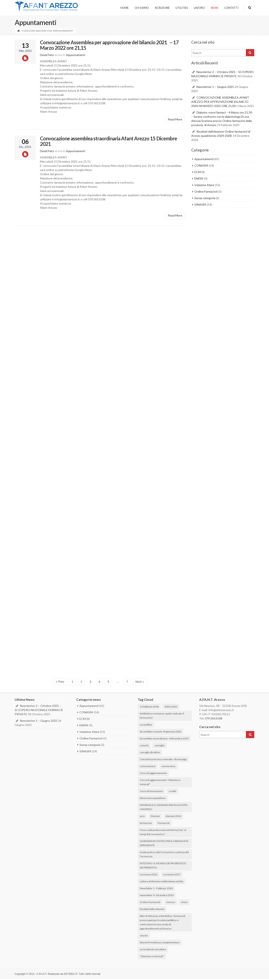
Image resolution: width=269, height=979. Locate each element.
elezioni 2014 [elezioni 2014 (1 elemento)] (173, 816)
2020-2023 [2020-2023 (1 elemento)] (171, 706)
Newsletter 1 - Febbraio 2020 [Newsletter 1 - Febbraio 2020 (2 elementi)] (156, 888)
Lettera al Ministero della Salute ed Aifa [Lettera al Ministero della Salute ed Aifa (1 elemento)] (161, 881)
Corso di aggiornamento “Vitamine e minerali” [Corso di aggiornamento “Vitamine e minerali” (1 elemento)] (160, 782)
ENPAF (198, 178)
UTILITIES (181, 7)
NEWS (214, 7)
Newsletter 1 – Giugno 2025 (215, 87)
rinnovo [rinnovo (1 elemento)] (170, 902)
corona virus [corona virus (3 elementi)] (168, 766)
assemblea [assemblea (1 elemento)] (146, 724)
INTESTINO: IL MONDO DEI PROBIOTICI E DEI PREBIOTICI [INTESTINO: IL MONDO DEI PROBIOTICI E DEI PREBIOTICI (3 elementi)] (163, 865)
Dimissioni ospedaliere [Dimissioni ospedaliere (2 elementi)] (153, 798)
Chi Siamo (141, 7)
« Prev (60, 681)
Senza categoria (204, 198)
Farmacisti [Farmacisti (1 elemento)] (164, 823)
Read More (175, 119)
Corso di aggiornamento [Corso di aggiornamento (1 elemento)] (153, 773)
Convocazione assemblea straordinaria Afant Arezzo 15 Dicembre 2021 (108, 141)
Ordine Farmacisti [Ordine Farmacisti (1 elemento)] (150, 902)
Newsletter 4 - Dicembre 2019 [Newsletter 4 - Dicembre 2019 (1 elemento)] (157, 895)
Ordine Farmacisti (206, 191)
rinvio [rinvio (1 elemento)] (184, 902)
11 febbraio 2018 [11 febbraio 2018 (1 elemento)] (149, 706)
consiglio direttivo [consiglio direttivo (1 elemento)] (150, 752)
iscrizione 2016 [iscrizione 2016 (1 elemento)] (148, 874)
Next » (139, 681)
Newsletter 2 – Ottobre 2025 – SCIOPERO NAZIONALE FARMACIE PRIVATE (39, 710)
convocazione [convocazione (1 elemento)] (148, 766)
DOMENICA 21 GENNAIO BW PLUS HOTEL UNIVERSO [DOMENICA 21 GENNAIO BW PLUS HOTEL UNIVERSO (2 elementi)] (164, 807)
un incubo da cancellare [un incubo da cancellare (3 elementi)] (153, 949)
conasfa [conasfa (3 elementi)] (144, 745)
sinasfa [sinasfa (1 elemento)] (144, 935)
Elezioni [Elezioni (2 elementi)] (155, 816)
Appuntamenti (75, 55)
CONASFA (201, 165)
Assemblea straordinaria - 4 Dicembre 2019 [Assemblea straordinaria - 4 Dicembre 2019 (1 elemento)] (164, 738)
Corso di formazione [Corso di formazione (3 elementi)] (151, 791)
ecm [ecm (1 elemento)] (142, 816)
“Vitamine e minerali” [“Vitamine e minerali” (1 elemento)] (152, 956)
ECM (197, 172)
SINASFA (200, 204)
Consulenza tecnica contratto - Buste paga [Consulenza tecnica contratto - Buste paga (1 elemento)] (163, 759)
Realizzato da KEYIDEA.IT (63, 973)
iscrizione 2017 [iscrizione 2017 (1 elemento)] (172, 874)
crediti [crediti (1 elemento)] (172, 791)
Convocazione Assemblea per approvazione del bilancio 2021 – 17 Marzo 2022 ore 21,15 (109, 45)
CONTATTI (231, 7)
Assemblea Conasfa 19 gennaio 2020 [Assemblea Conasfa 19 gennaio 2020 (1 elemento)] (160, 731)
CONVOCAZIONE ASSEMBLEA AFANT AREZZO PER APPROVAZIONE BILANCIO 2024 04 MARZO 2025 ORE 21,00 (220, 102)
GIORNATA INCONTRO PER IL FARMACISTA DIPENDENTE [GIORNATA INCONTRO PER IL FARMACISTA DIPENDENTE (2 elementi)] (164, 843)
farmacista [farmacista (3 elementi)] (146, 823)
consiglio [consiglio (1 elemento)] (159, 745)
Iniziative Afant (204, 185)
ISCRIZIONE (162, 7)
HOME (124, 7)
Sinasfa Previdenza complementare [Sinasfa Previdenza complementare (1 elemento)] (160, 942)
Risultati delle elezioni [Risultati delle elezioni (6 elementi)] (152, 909)
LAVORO (199, 7)
